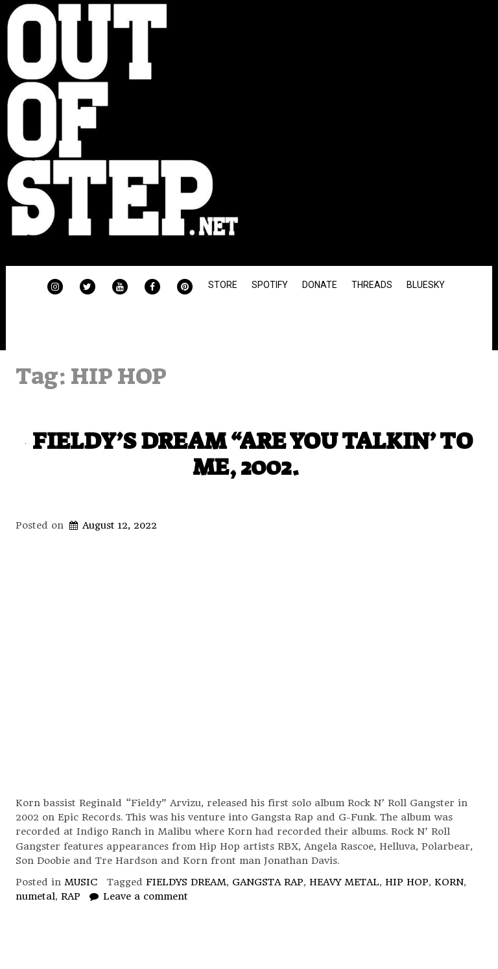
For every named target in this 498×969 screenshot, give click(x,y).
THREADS (371, 285)
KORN (449, 882)
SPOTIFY (270, 285)
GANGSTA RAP (267, 882)
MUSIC (81, 882)
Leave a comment (145, 896)
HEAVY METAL (344, 882)
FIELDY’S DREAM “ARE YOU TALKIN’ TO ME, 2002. (252, 453)
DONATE (319, 285)
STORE (222, 285)
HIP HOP (407, 882)
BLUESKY (426, 285)
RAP (70, 896)
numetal (35, 896)
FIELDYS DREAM (186, 882)
